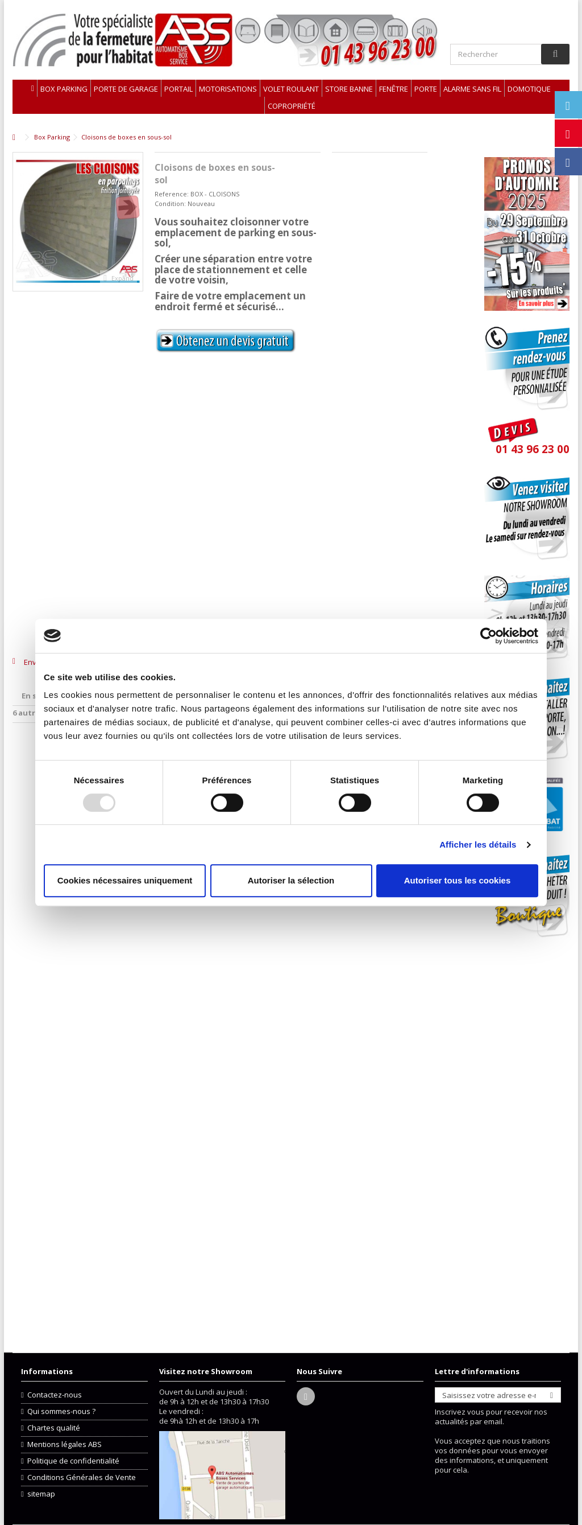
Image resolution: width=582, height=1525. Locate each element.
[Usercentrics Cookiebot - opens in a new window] (488, 635)
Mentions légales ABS (64, 1444)
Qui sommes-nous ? (61, 1411)
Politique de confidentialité (73, 1461)
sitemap (41, 1494)
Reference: (172, 194)
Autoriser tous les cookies (457, 880)
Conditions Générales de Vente (81, 1477)
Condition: (170, 203)
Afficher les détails (477, 844)
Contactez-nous (54, 1395)
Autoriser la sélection (291, 880)
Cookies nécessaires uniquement (125, 880)
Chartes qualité (53, 1428)
